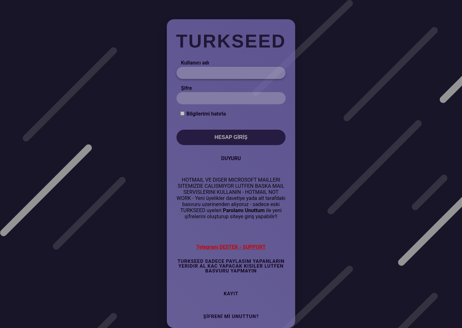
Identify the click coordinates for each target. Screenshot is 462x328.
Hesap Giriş (231, 137)
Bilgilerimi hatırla (206, 114)
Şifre (186, 88)
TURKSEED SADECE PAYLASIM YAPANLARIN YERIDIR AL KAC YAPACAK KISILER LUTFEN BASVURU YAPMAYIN (231, 266)
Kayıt (231, 294)
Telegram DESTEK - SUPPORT (231, 247)
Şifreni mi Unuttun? (231, 316)
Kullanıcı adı (195, 63)
